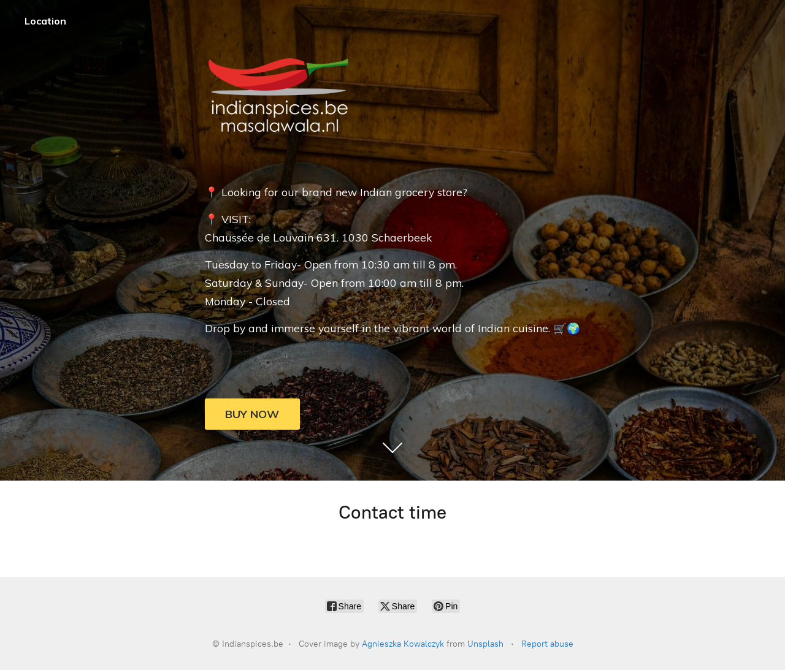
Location (45, 21)
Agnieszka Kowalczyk (403, 644)
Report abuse (547, 644)
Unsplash (485, 644)
